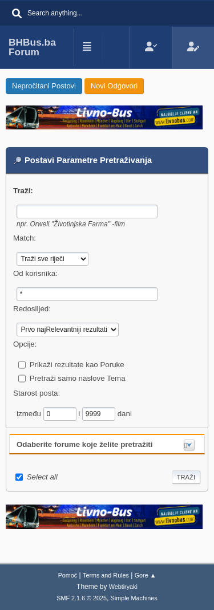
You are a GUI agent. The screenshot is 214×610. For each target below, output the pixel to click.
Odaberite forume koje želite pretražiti (85, 444)
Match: (24, 238)
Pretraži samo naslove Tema (78, 378)
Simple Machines (134, 598)
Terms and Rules (106, 575)
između (30, 413)
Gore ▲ (145, 575)
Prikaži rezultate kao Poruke (77, 364)
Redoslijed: (32, 308)
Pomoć (68, 575)
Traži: (23, 190)
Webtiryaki (123, 586)
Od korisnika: (35, 273)
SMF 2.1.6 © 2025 (81, 598)
